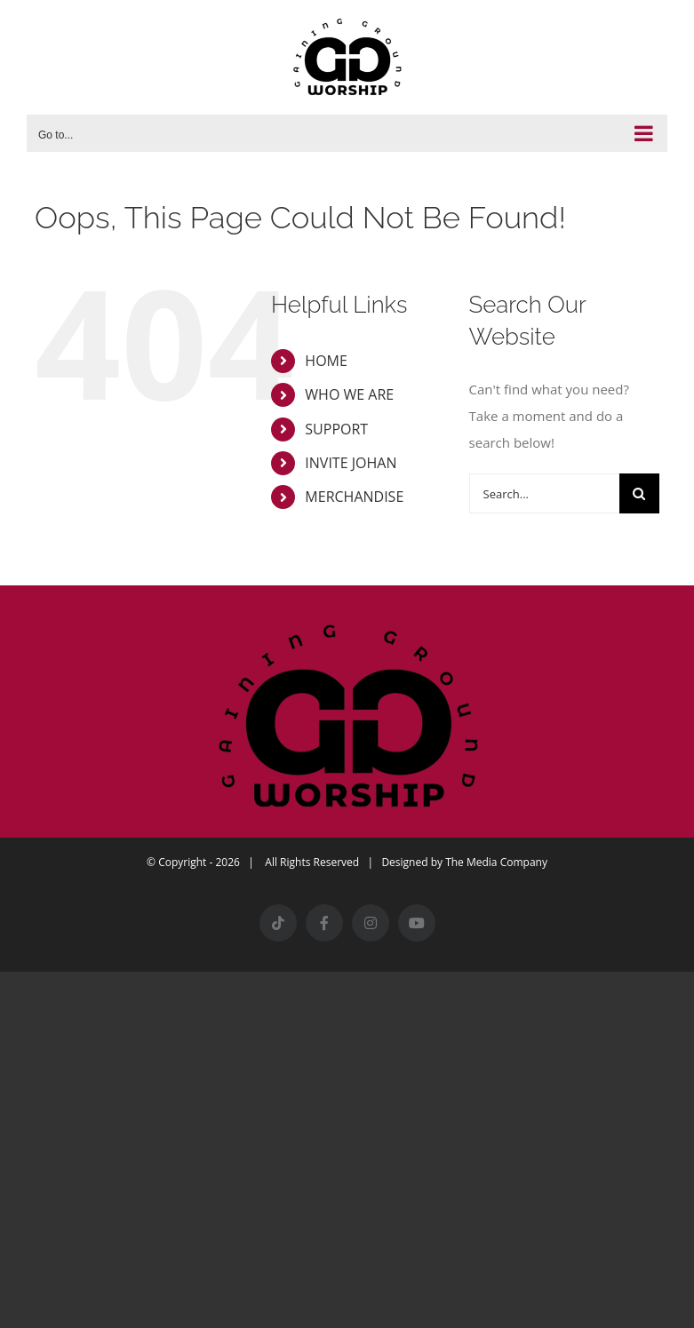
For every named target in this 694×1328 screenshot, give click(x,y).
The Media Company (496, 862)
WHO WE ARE (349, 394)
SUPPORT (336, 429)
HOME (326, 360)
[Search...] (544, 493)
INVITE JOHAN (350, 463)
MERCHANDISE (354, 496)
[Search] (639, 493)
